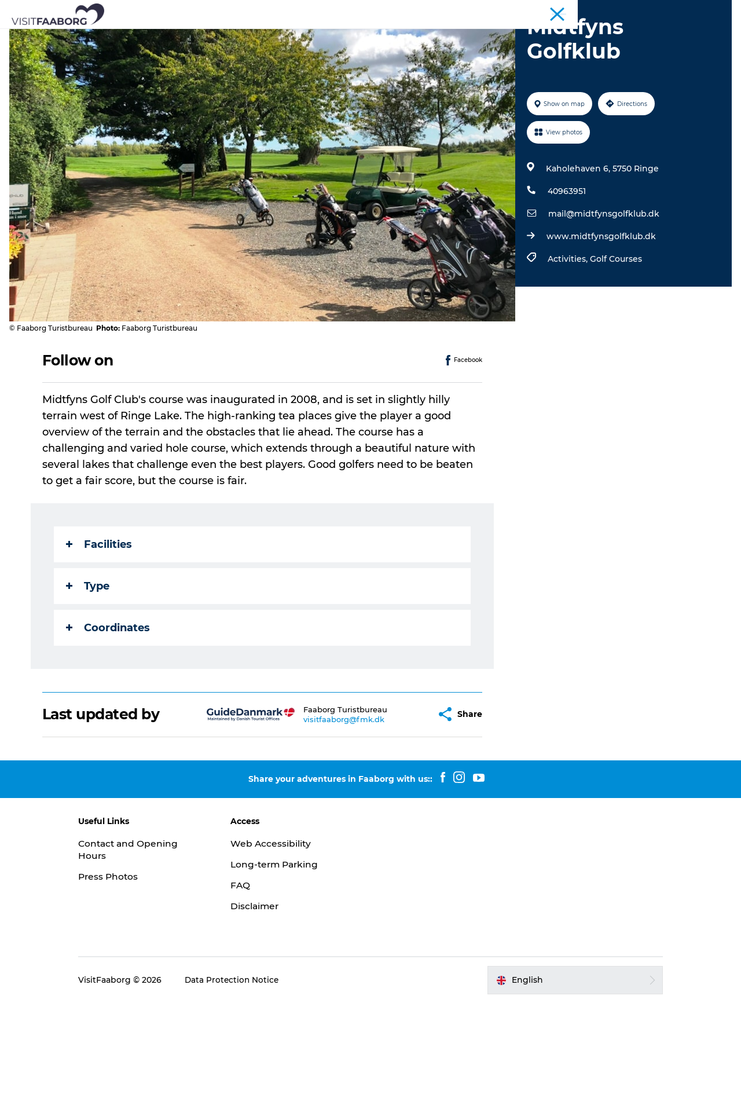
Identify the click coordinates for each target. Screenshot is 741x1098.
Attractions (256, 37)
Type (88, 681)
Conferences (612, 11)
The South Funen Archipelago (364, 37)
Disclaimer (264, 1000)
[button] (399, 810)
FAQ (249, 980)
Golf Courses (615, 354)
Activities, (567, 354)
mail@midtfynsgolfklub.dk (602, 309)
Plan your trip (562, 37)
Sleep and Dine (182, 37)
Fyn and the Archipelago (687, 11)
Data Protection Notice (252, 1075)
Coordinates (109, 722)
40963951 (565, 286)
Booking (370, 49)
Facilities (100, 639)
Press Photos (128, 972)
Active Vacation (481, 37)
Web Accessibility (280, 939)
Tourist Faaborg (552, 11)
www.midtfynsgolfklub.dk (600, 332)
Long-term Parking (285, 959)
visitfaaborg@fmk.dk (316, 814)
